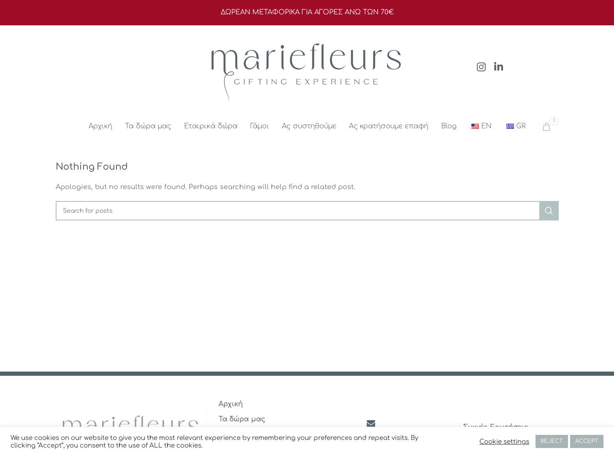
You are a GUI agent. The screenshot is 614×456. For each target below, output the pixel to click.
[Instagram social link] (481, 68)
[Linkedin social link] (498, 68)
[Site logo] (307, 67)
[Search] (307, 210)
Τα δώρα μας (242, 419)
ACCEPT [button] (586, 441)
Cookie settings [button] (504, 441)
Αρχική (231, 404)
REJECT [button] (552, 441)
